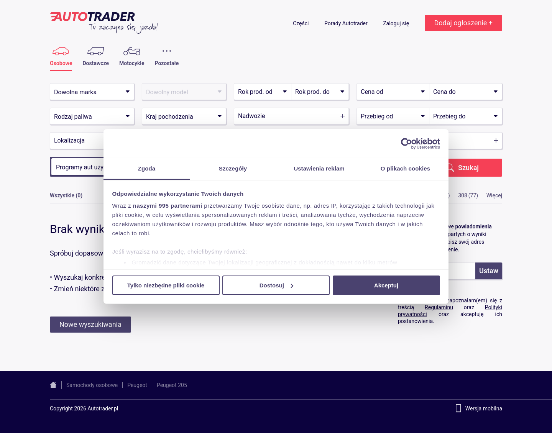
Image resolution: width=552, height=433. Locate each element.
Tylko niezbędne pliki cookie (165, 285)
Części (301, 23)
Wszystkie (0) (66, 195)
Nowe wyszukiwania (90, 324)
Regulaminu (439, 307)
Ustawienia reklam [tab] (319, 168)
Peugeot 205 (172, 385)
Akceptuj (386, 285)
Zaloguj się (396, 23)
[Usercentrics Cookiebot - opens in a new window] (406, 143)
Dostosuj (276, 285)
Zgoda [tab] (147, 168)
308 (462, 195)
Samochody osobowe (92, 385)
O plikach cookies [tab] (405, 168)
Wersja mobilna (483, 408)
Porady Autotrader (346, 23)
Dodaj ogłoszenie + (463, 23)
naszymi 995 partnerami (167, 205)
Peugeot (137, 385)
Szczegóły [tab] (233, 168)
